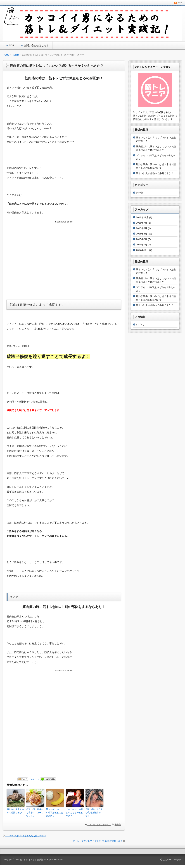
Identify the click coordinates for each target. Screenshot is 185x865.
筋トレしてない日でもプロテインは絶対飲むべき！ (97, 841)
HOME (6, 55)
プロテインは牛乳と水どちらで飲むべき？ (74, 812)
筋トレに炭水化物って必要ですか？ (15, 811)
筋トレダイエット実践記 (31, 859)
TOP (11, 45)
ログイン (140, 324)
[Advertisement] (64, 254)
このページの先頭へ (171, 859)
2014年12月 (142, 250)
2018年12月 (142, 217)
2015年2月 (141, 239)
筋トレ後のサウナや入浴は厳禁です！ (94, 812)
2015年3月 (141, 233)
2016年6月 (141, 228)
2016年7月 (141, 222)
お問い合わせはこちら (36, 45)
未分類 (16, 55)
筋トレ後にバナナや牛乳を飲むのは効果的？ (54, 812)
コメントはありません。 (99, 824)
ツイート (34, 779)
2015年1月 (141, 244)
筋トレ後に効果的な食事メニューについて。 (35, 812)
